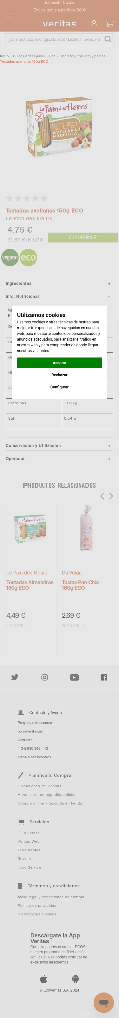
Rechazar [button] (59, 375)
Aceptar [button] (59, 363)
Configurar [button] (59, 387)
